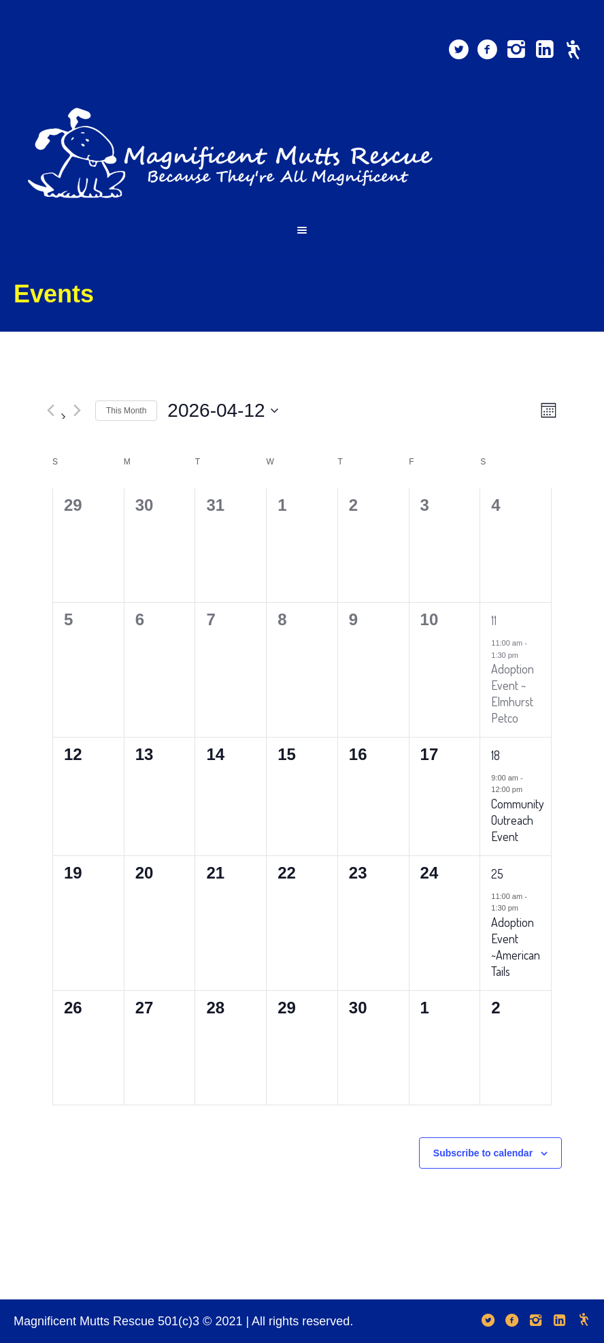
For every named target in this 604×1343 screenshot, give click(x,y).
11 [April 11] (494, 620)
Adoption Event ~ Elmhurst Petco (512, 693)
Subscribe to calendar (483, 1153)
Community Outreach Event (517, 820)
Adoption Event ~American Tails (515, 947)
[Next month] (77, 410)
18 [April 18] (495, 755)
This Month (126, 410)
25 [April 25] (497, 873)
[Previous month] (50, 410)
